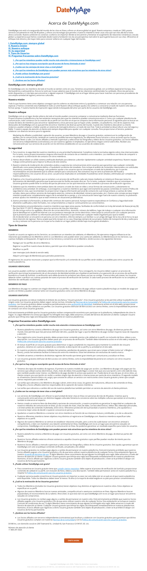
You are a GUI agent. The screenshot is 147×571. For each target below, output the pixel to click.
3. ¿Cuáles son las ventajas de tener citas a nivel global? (38, 67)
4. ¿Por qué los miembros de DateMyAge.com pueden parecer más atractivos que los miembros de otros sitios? (62, 70)
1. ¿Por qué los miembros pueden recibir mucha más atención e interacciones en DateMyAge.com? (57, 60)
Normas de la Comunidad (87, 302)
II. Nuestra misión (17, 45)
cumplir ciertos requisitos (68, 468)
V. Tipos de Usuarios (18, 53)
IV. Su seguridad (16, 50)
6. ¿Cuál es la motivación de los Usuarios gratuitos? (36, 77)
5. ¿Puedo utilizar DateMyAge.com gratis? (31, 73)
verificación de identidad (81, 304)
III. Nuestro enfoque (18, 48)
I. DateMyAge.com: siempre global (26, 43)
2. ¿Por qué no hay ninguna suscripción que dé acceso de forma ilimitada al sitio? (49, 63)
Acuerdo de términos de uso (37, 454)
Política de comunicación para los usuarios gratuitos (39, 341)
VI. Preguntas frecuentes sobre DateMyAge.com (33, 55)
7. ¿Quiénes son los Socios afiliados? (29, 80)
